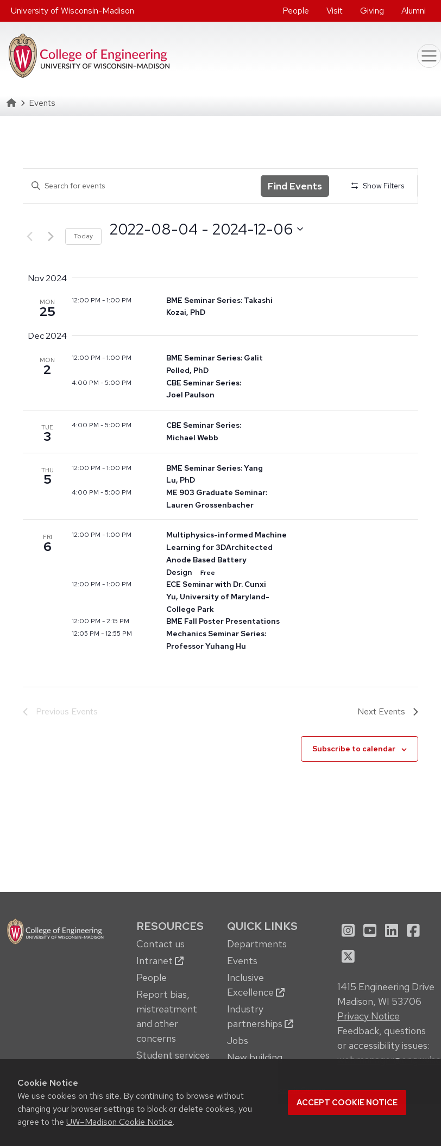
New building (254, 1057)
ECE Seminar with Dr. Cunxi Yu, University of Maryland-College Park (217, 596)
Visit (334, 10)
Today (83, 236)
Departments (257, 944)
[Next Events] (50, 236)
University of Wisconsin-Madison (72, 10)
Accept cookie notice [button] (347, 1102)
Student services (173, 1055)
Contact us (160, 944)
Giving (372, 10)
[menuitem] (296, 11)
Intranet (160, 960)
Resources (170, 926)
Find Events (295, 186)
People (295, 10)
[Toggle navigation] (429, 56)
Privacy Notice (368, 1016)
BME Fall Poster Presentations (223, 621)
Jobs (237, 1040)
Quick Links (262, 926)
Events (242, 960)
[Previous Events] (29, 236)
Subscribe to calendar (353, 749)
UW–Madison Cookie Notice (119, 1122)
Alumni (413, 10)
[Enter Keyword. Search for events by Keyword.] (142, 186)
